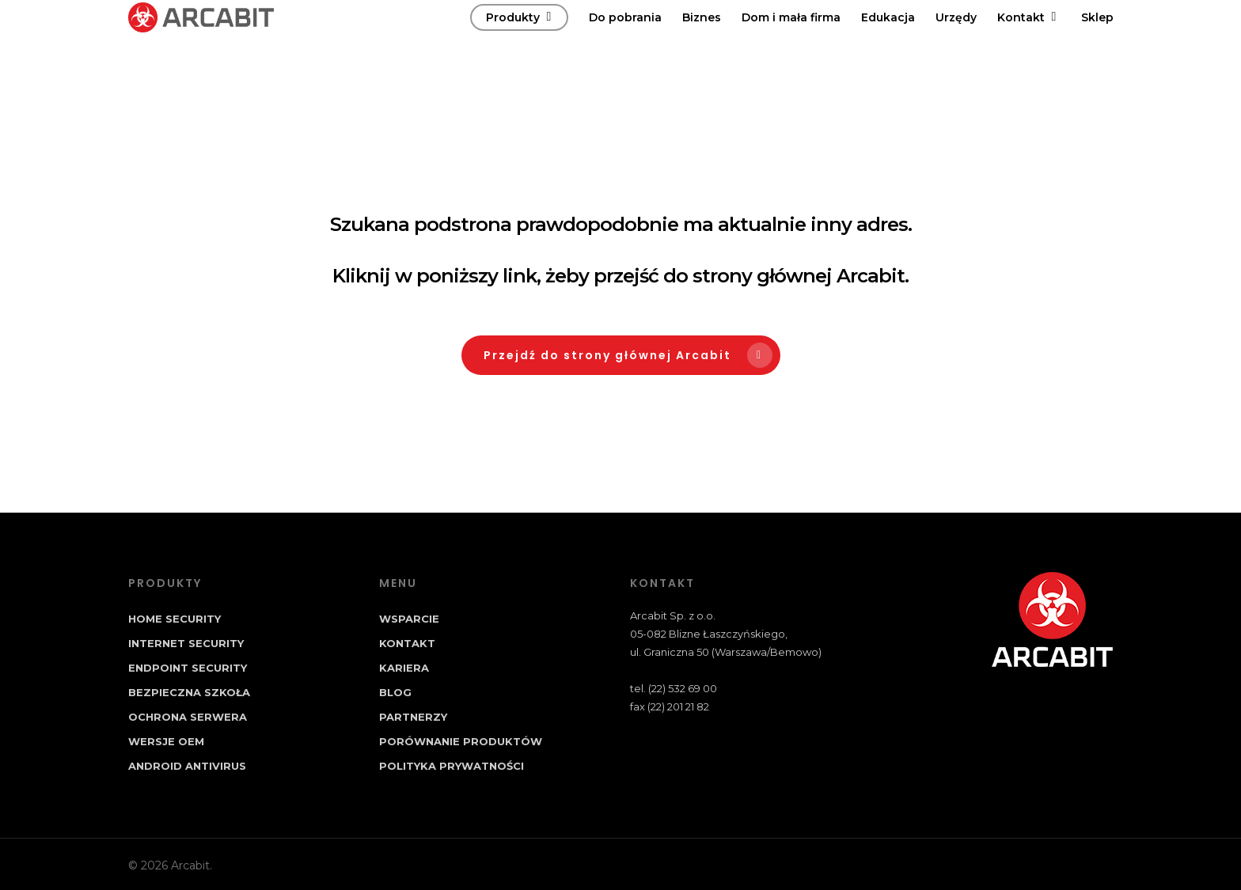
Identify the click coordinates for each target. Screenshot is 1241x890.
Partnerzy (413, 716)
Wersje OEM (166, 741)
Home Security (174, 618)
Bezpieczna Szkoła (189, 692)
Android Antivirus (187, 765)
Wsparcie (409, 618)
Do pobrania (625, 40)
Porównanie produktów (460, 741)
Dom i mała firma (791, 40)
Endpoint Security (187, 667)
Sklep (1097, 40)
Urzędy (956, 40)
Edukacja (888, 40)
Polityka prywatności (451, 765)
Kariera (404, 667)
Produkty (520, 40)
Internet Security (186, 643)
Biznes (701, 40)
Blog (395, 692)
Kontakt (1028, 40)
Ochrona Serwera (187, 716)
